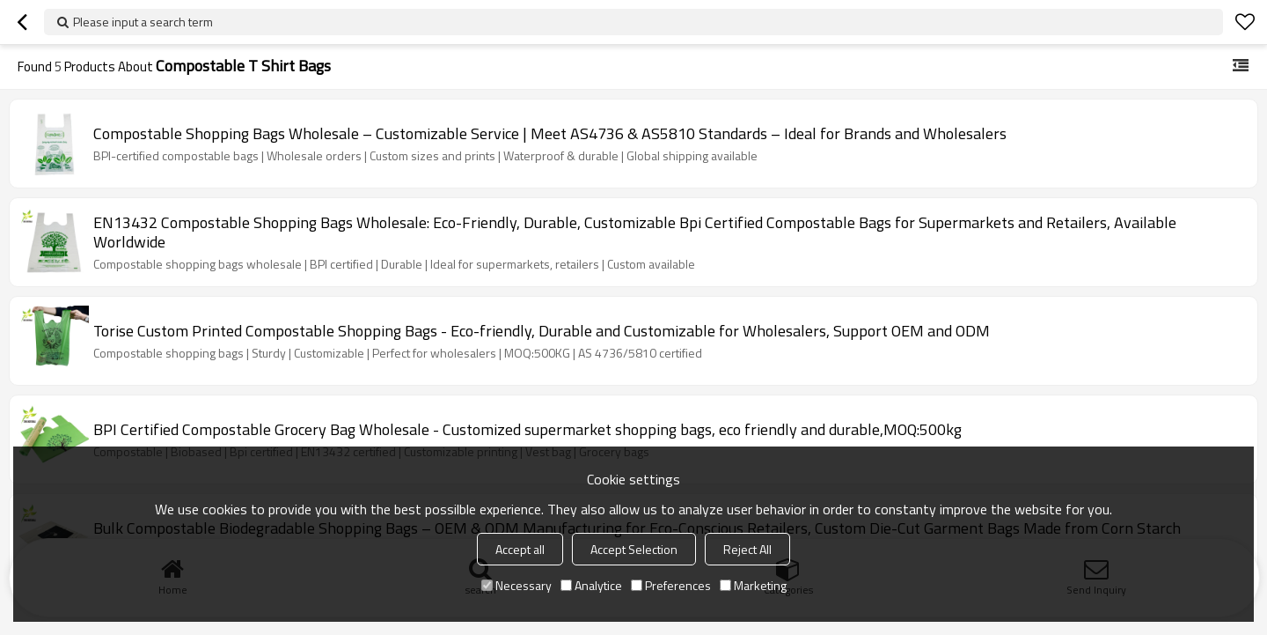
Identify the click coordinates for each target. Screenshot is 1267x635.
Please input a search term (143, 21)
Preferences (671, 585)
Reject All (747, 549)
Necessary (516, 585)
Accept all (520, 549)
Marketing (753, 585)
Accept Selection (633, 549)
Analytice (591, 585)
